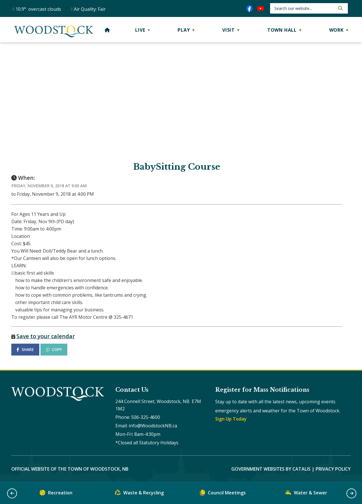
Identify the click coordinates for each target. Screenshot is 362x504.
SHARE (25, 349)
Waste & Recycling (139, 494)
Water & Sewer (306, 494)
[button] (340, 8)
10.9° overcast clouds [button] (38, 9)
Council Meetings (223, 494)
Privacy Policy (333, 469)
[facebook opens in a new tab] (249, 8)
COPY (54, 349)
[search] (304, 8)
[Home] (107, 30)
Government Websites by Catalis (271, 469)
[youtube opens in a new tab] (260, 8)
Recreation (56, 494)
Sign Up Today (231, 419)
